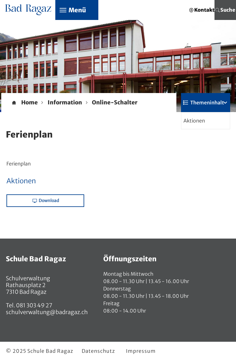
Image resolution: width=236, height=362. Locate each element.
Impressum (141, 351)
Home (29, 102)
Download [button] (46, 200)
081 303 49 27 (33, 305)
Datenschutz (98, 351)
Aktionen (194, 121)
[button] (65, 102)
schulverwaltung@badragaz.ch (47, 312)
